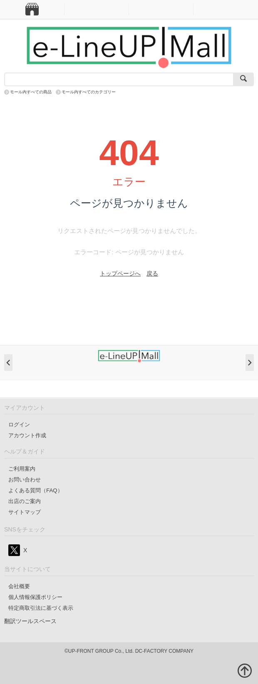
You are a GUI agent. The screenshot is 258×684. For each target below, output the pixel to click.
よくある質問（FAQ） (35, 490)
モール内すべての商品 (31, 92)
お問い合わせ (24, 479)
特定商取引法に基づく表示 (40, 608)
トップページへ (120, 273)
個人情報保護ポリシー (35, 597)
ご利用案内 (21, 469)
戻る (152, 273)
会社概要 (19, 586)
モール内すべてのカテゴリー (89, 92)
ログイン (19, 424)
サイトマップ (24, 512)
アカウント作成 (27, 435)
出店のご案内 (24, 501)
